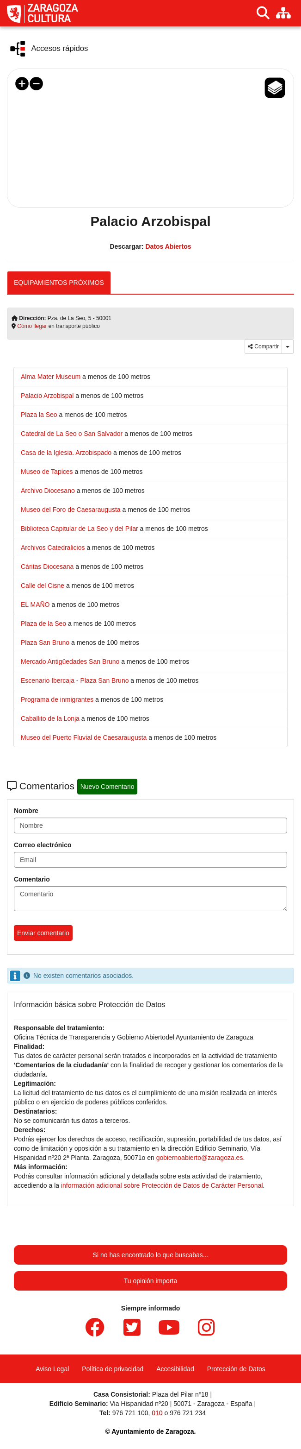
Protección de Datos (236, 1369)
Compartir (263, 346)
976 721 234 (188, 1413)
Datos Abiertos (168, 246)
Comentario (32, 879)
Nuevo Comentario (107, 786)
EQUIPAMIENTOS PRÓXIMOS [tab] (59, 282)
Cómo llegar (32, 326)
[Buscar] (263, 13)
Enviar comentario (43, 933)
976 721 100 (130, 1413)
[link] (51, 376)
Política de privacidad (112, 1369)
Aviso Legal (52, 1369)
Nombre (26, 810)
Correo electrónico (42, 845)
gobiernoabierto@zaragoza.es (199, 1157)
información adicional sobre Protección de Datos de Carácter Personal (162, 1185)
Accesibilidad (175, 1369)
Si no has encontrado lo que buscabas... (151, 1255)
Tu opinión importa (150, 1281)
